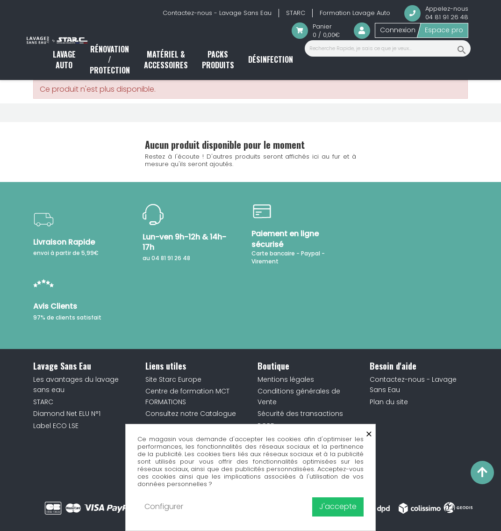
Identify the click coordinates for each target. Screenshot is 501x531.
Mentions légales (286, 379)
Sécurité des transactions (300, 413)
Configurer (163, 506)
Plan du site (389, 402)
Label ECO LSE (56, 425)
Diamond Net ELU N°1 (66, 413)
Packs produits (218, 59)
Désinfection (270, 59)
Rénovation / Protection (110, 60)
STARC (295, 12)
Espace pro (444, 30)
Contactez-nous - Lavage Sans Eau (217, 12)
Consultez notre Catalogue (190, 413)
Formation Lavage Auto (355, 12)
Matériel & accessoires (166, 59)
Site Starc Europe (173, 379)
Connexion (397, 30)
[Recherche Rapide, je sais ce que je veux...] (388, 48)
